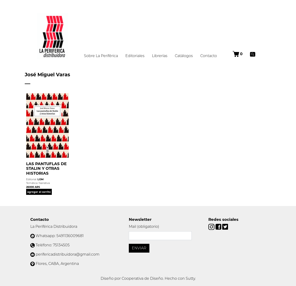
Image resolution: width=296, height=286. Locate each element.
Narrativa (44, 183)
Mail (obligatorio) (144, 226)
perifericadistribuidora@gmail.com (67, 254)
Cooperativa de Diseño (142, 278)
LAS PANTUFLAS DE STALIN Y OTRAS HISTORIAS (46, 168)
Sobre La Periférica (101, 56)
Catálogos (184, 56)
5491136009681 (70, 236)
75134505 (61, 245)
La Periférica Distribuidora (53, 226)
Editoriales (135, 56)
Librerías (159, 56)
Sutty (190, 278)
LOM (40, 179)
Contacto (208, 56)
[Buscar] (252, 54)
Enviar (139, 248)
